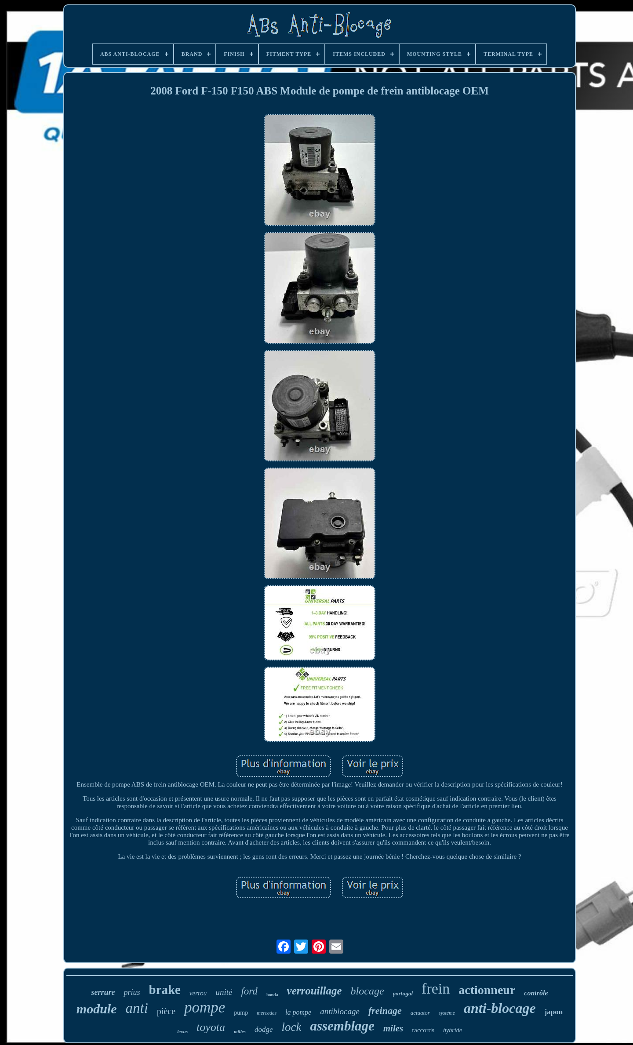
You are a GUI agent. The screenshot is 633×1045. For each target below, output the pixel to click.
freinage (385, 1010)
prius (132, 992)
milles (240, 1031)
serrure (103, 992)
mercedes (266, 1013)
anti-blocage (500, 1008)
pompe (204, 1007)
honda (272, 994)
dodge (264, 1029)
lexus (182, 1031)
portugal (403, 993)
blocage (367, 991)
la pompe (298, 1012)
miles (393, 1028)
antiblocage (340, 1011)
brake (165, 990)
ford (249, 991)
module (96, 1008)
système (447, 1013)
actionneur (486, 990)
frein (436, 988)
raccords (423, 1030)
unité (223, 992)
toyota (210, 1027)
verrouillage (314, 991)
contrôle (536, 993)
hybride (452, 1030)
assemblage (342, 1026)
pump (241, 1012)
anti (136, 1008)
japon (554, 1012)
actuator (420, 1012)
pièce (166, 1011)
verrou (198, 993)
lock (291, 1027)
